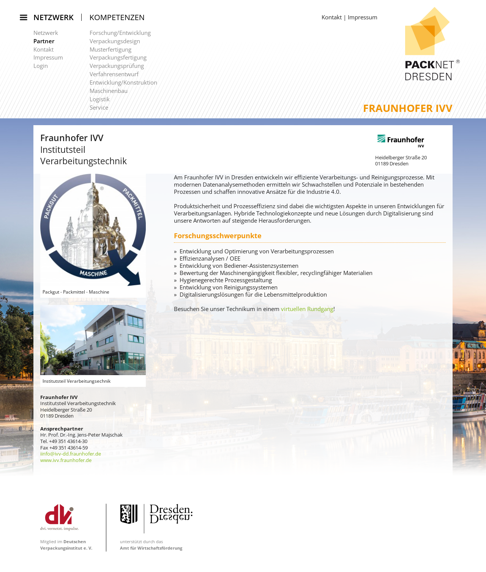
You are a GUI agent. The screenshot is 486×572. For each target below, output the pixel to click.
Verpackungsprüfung (117, 65)
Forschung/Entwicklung (120, 32)
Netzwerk (53, 17)
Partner (43, 41)
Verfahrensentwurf (114, 74)
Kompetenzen (117, 17)
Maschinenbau (109, 90)
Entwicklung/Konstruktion (123, 82)
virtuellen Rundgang (307, 309)
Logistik (100, 99)
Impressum (48, 57)
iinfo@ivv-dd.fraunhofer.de (70, 453)
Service (99, 107)
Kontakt (43, 49)
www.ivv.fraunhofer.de (66, 460)
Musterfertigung (110, 49)
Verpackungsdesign (115, 41)
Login (40, 65)
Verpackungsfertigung (118, 57)
